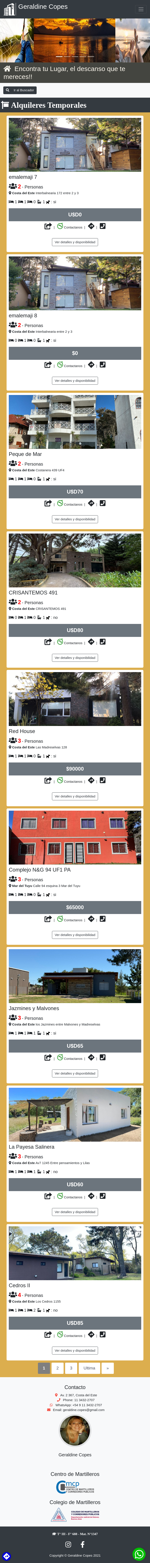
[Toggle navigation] (141, 9)
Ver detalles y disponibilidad (75, 242)
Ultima (89, 1368)
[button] (11, 40)
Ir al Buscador (20, 90)
